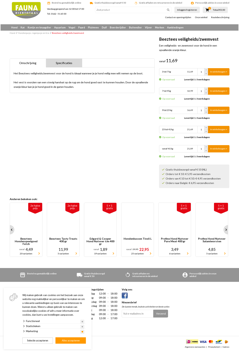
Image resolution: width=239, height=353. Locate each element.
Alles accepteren (71, 340)
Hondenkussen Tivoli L (138, 240)
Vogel (72, 27)
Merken (159, 27)
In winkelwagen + (218, 73)
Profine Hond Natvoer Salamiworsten (212, 241)
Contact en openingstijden (178, 17)
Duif (104, 27)
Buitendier (135, 27)
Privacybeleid (214, 348)
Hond (14, 27)
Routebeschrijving (220, 17)
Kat (23, 27)
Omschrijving (27, 64)
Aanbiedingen (175, 27)
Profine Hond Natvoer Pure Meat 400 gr (174, 241)
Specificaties (64, 64)
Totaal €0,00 (219, 10)
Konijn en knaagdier (39, 27)
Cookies (226, 348)
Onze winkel (201, 17)
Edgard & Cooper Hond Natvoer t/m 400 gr (100, 243)
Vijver (148, 27)
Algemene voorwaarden (195, 348)
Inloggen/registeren (187, 9)
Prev (9, 231)
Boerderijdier (118, 27)
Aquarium (60, 27)
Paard (81, 27)
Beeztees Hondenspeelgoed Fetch (26, 243)
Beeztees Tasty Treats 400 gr (63, 241)
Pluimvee (93, 27)
